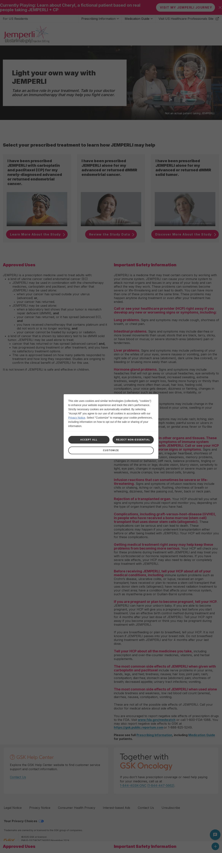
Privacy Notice (76, 417)
